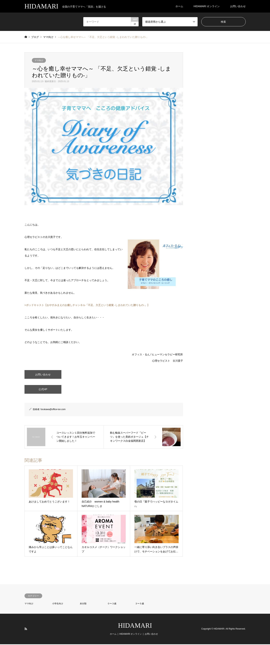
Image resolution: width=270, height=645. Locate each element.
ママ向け (38, 60)
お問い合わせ (238, 6)
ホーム (179, 6)
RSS (26, 629)
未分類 (83, 604)
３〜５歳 (139, 604)
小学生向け (57, 604)
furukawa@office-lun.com (53, 410)
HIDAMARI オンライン (207, 6)
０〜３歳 (111, 604)
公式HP (43, 389)
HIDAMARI (135, 626)
